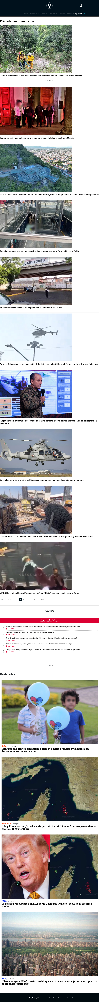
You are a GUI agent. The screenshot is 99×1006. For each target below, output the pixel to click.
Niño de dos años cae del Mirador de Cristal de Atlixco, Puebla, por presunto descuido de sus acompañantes (49, 194)
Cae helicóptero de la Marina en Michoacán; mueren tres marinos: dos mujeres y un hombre (42, 480)
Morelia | (6, 823)
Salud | (5, 746)
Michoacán (34, 14)
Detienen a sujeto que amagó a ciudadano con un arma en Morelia (30, 632)
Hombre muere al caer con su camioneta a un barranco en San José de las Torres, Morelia (41, 75)
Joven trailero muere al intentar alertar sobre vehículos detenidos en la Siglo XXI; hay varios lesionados (43, 627)
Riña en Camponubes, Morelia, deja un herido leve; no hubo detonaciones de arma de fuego (39, 644)
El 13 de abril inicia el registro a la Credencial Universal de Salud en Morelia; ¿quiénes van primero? (41, 638)
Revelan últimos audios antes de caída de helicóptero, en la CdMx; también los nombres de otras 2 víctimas (49, 364)
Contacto (70, 998)
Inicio (26, 14)
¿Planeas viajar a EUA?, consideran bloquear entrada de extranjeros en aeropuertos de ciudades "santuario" (49, 982)
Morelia (44, 14)
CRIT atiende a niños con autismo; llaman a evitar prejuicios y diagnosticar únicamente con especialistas (45, 750)
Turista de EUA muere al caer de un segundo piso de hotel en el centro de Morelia (37, 138)
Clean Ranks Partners (56, 998)
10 (34, 600)
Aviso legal (29, 998)
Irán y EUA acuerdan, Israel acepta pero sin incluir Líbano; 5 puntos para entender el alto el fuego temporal (49, 827)
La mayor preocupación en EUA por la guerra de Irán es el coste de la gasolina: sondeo (47, 905)
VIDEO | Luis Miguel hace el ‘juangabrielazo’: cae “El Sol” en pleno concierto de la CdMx (39, 593)
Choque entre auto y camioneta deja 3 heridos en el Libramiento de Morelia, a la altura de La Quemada (43, 650)
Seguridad (53, 14)
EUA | (4, 901)
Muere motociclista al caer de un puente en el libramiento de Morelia (31, 307)
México (62, 14)
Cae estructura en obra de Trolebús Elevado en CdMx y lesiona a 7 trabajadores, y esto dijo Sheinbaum (46, 536)
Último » (44, 600)
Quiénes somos (41, 998)
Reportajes (71, 14)
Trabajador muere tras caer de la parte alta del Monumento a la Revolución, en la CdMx (39, 251)
